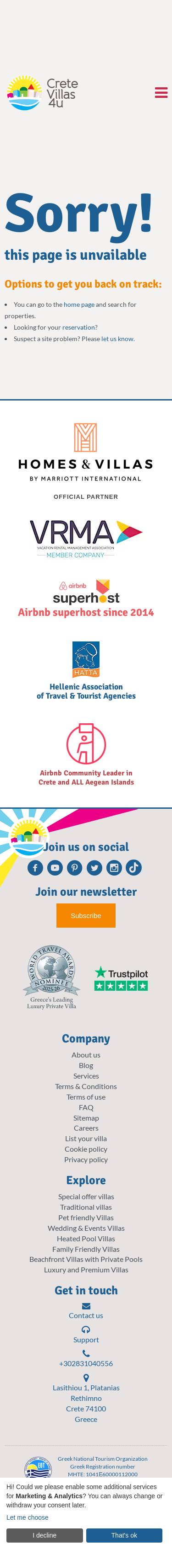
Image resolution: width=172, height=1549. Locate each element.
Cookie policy (86, 1148)
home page (79, 304)
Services (86, 1075)
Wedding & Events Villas (86, 1227)
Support (86, 1334)
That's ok (124, 1535)
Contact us (86, 1310)
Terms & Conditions (86, 1086)
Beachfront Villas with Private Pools (86, 1259)
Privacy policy (86, 1159)
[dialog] (86, 1513)
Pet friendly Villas (86, 1217)
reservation (78, 327)
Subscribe (86, 915)
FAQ (86, 1107)
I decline (44, 1535)
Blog (86, 1065)
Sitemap (86, 1117)
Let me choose (27, 1517)
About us (86, 1054)
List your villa (86, 1138)
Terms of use (86, 1096)
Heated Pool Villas (86, 1238)
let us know (117, 338)
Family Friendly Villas (86, 1249)
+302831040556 (86, 1358)
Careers (86, 1127)
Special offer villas (86, 1196)
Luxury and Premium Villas (86, 1269)
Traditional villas (86, 1206)
